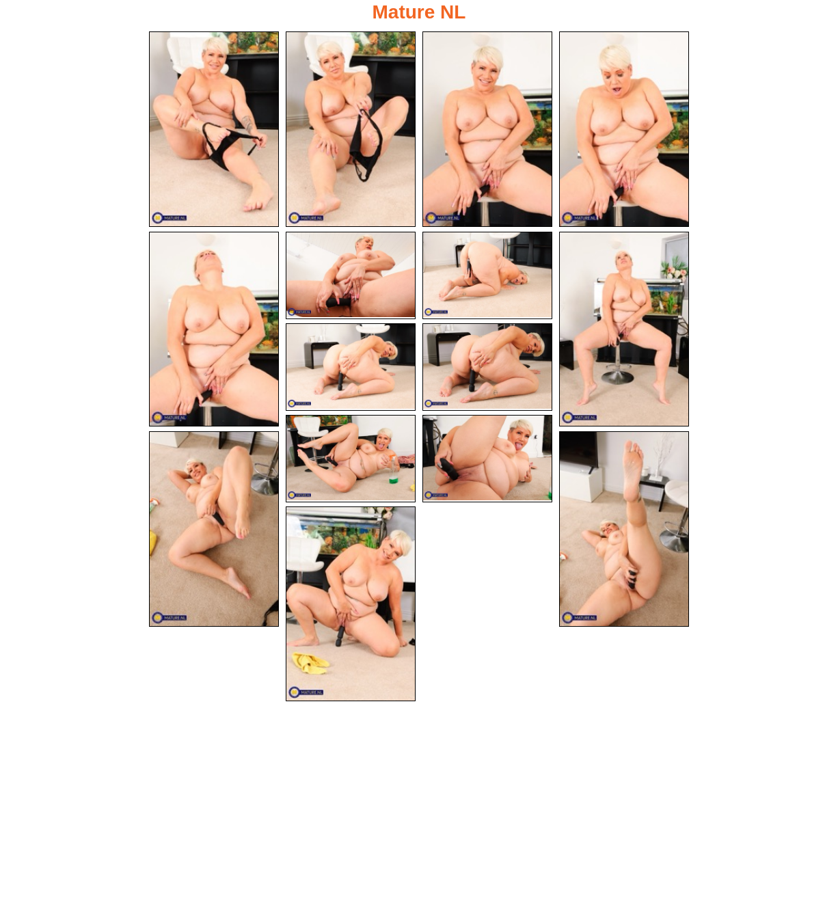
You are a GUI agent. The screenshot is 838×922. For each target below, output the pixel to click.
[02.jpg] (351, 129)
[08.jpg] (624, 329)
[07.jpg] (487, 275)
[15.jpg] (351, 604)
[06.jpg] (351, 275)
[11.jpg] (351, 458)
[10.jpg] (487, 367)
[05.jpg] (214, 329)
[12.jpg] (487, 458)
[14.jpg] (624, 529)
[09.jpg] (351, 367)
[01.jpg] (214, 129)
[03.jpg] (487, 129)
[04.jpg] (624, 129)
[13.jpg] (214, 529)
